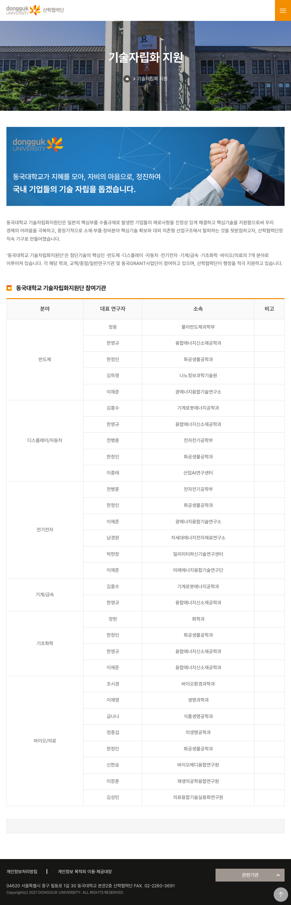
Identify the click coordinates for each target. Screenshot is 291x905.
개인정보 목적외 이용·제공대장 (85, 871)
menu (283, 10)
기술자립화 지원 (152, 79)
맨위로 (281, 894)
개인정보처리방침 (21, 871)
